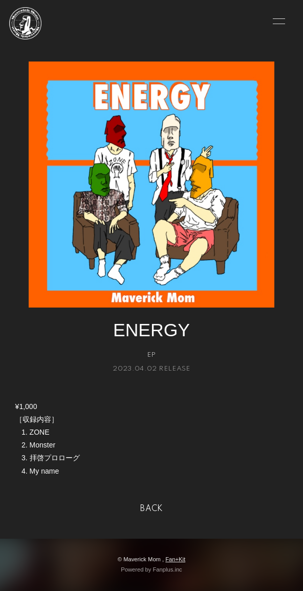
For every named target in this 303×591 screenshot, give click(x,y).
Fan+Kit (175, 559)
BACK (151, 509)
